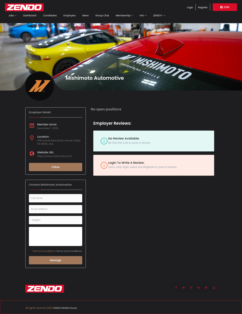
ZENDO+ (159, 15)
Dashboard (29, 15)
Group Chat (102, 15)
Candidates (50, 15)
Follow (55, 167)
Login (190, 7)
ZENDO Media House (65, 308)
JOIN (224, 7)
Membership (124, 15)
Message (55, 260)
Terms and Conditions (69, 251)
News (85, 15)
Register (203, 7)
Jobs (12, 15)
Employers (69, 15)
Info (143, 15)
